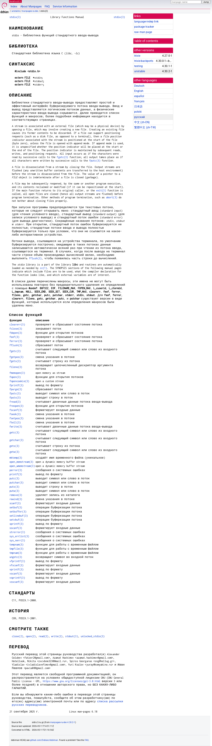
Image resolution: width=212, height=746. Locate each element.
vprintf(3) (16, 569)
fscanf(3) (15, 409)
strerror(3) (17, 532)
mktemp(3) (15, 457)
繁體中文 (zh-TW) (145, 127)
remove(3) (15, 494)
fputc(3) (94, 160)
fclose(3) (15, 328)
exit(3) (101, 190)
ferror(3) (15, 341)
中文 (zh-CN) (142, 122)
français (139, 101)
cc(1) (43, 268)
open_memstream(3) (21, 461)
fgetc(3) (62, 157)
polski (138, 111)
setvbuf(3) (16, 519)
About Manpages (31, 6)
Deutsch (139, 85)
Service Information (65, 6)
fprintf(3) (16, 385)
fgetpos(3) (16, 356)
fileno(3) (15, 366)
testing (138, 66)
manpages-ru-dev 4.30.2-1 (62, 722)
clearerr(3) (17, 324)
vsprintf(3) (17, 577)
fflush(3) (35, 258)
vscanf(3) (15, 573)
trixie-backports (143, 61)
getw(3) (14, 451)
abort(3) (111, 197)
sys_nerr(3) (17, 540)
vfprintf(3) (17, 561)
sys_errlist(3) (19, 536)
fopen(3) (15, 377)
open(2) (31, 636)
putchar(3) (16, 482)
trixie (137, 55)
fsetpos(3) (16, 418)
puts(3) (14, 486)
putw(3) (14, 490)
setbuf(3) (15, 507)
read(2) (43, 636)
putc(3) (14, 478)
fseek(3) (15, 414)
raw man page (143, 32)
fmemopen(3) (17, 372)
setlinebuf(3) (18, 515)
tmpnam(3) (15, 552)
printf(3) (15, 474)
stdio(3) (15, 17)
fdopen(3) (15, 332)
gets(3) (14, 445)
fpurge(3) (15, 389)
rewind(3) (15, 499)
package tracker (144, 26)
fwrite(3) (15, 426)
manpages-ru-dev (30, 11)
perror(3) (15, 470)
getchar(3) (16, 440)
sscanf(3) (15, 527)
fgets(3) (15, 361)
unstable (16, 11)
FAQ (47, 6)
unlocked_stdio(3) (93, 636)
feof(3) (14, 336)
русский (139, 117)
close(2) (17, 636)
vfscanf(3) (16, 565)
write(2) (56, 636)
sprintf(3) (16, 523)
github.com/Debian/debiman (44, 740)
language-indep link (146, 21)
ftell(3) (15, 422)
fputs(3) (15, 397)
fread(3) (15, 401)
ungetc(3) (15, 556)
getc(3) (14, 432)
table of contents (146, 41)
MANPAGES (15, 1)
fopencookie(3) (19, 381)
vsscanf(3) (16, 581)
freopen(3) (16, 405)
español (139, 96)
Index (14, 6)
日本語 (138, 106)
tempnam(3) (16, 544)
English (138, 91)
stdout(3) (71, 636)
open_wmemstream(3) (22, 465)
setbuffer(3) (17, 511)
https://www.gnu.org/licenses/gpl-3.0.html (71, 681)
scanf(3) (15, 503)
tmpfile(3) (16, 548)
